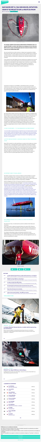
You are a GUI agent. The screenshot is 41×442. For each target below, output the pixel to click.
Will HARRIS (10, 407)
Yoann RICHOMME (11, 401)
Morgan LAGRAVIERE (11, 410)
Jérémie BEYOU (11, 389)
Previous (3, 252)
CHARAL (9, 390)
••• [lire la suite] (4, 338)
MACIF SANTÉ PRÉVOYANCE (12, 387)
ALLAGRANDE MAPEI (11, 396)
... (20, 417)
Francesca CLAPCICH (12, 398)
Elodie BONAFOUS (11, 404)
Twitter (20, 269)
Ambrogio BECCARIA (11, 395)
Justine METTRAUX (11, 392)
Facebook (14, 269)
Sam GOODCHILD (11, 386)
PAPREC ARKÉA (10, 402)
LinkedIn (27, 269)
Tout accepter (20, 435)
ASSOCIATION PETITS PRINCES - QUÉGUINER (15, 405)
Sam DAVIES (10, 413)
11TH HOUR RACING (11, 399)
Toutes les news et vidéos (9, 295)
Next (37, 252)
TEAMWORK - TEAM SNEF (12, 393)
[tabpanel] (20, 252)
